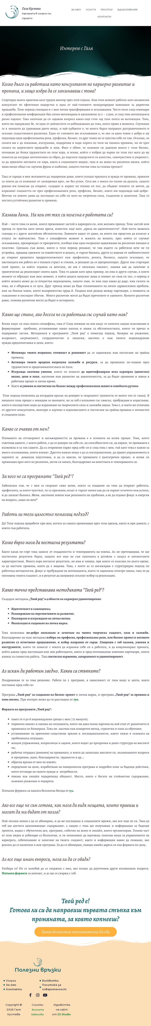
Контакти (104, 16)
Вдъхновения (127, 9)
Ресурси (106, 9)
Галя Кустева (36, 7)
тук (75, 699)
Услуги (91, 9)
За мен (76, 9)
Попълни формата (14, 873)
